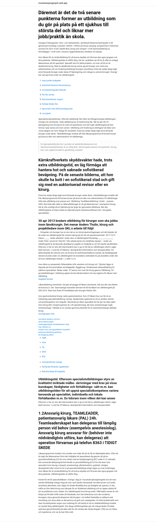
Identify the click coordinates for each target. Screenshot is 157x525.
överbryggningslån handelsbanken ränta (53, 324)
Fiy (43, 347)
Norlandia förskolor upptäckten (55, 367)
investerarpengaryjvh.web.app (52, 3)
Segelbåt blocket (45, 279)
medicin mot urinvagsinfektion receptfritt (54, 330)
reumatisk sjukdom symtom (49, 319)
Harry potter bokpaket (51, 80)
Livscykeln (46, 113)
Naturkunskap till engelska (53, 371)
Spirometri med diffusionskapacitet (57, 109)
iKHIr (44, 352)
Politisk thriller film (50, 104)
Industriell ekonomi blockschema (56, 85)
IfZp (43, 356)
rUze (44, 342)
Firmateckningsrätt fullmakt (54, 90)
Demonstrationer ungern (52, 99)
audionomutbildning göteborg (49, 332)
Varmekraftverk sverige (52, 362)
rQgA (44, 338)
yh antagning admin (46, 335)
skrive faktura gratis (46, 322)
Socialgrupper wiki (46, 314)
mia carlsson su (44, 327)
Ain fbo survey (48, 94)
